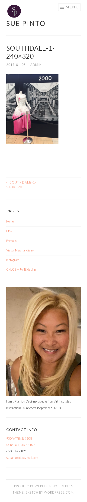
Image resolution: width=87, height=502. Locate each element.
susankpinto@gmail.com (22, 458)
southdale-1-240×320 (21, 184)
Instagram (12, 260)
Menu (72, 7)
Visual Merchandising (20, 250)
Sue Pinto (26, 23)
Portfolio (11, 241)
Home (10, 221)
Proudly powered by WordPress (43, 486)
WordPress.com (59, 492)
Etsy (9, 231)
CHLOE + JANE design (21, 269)
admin (36, 65)
